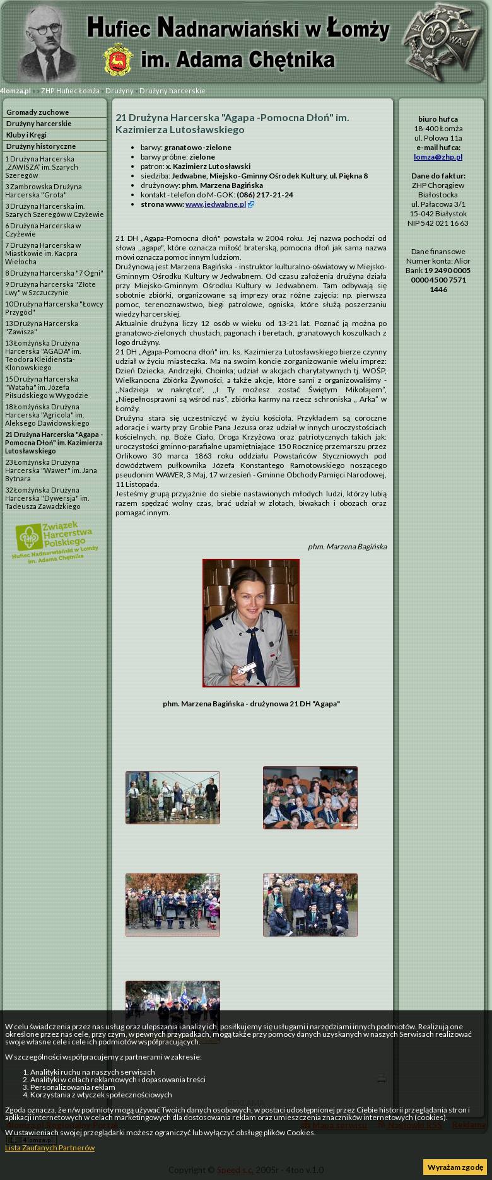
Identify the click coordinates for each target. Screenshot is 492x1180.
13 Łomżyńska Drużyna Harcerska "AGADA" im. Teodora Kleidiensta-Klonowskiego (43, 355)
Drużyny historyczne (41, 146)
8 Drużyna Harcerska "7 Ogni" (54, 273)
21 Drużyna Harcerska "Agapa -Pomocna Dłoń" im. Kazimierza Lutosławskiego (54, 442)
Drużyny (119, 90)
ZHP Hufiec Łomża (70, 90)
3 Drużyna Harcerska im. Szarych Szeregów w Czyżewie (54, 210)
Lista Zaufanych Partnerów (50, 1147)
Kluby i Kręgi (26, 135)
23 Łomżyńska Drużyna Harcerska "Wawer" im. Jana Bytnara (51, 470)
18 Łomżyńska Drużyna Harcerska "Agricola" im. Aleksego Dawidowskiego (47, 414)
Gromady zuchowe (37, 112)
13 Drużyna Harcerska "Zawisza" (41, 327)
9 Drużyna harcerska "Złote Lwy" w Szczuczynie (50, 288)
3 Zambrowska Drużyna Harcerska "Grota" (43, 190)
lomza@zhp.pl (438, 156)
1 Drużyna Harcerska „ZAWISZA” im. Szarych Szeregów (41, 167)
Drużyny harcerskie (172, 90)
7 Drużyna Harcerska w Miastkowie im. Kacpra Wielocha (43, 253)
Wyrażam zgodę (455, 1167)
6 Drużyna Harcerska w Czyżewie (43, 229)
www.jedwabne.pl (215, 204)
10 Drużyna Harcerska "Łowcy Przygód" (54, 308)
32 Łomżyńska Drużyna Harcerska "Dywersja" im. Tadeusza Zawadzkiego (47, 498)
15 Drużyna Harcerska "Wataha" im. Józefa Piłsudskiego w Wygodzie (46, 387)
